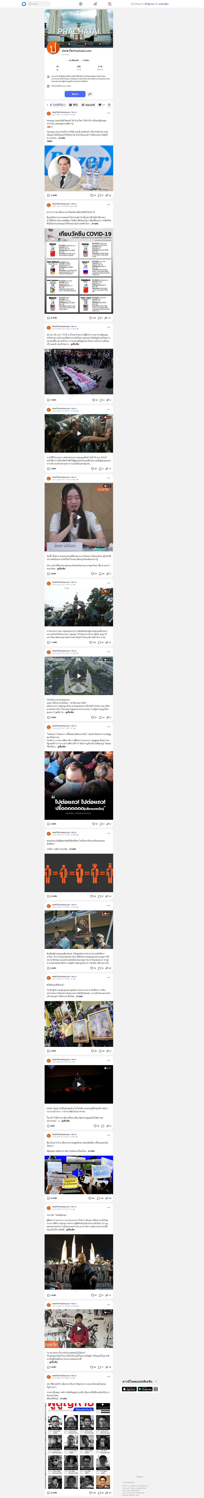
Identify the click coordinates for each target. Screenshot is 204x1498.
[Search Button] (30, 4)
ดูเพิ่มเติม (75, 343)
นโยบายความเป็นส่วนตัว (130, 1490)
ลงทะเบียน (163, 3)
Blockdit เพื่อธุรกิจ (128, 1495)
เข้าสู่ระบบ (149, 3)
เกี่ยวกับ (125, 1486)
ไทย (137, 1495)
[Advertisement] (139, 1435)
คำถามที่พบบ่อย (142, 1486)
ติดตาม (75, 94)
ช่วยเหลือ (132, 1486)
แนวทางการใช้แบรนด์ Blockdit (133, 1493)
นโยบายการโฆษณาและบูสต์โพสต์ (133, 1488)
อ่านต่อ (62, 137)
